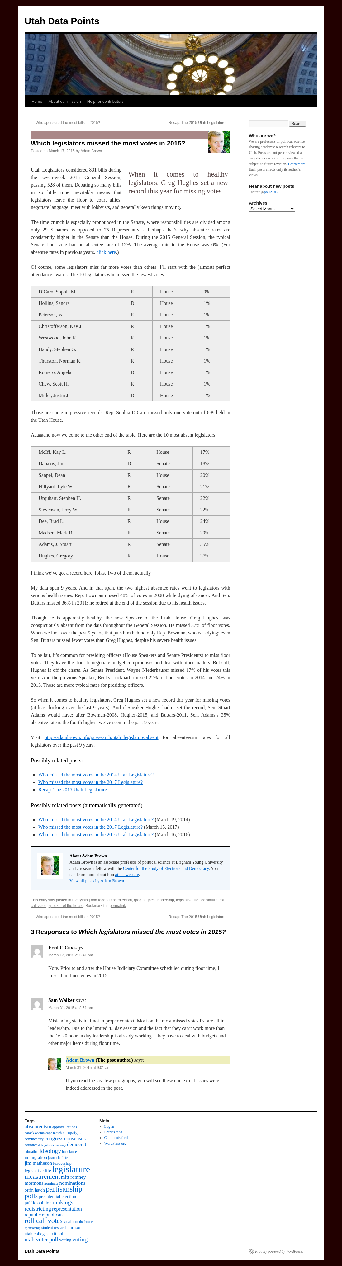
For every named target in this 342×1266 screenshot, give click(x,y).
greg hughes (144, 900)
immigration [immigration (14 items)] (36, 1157)
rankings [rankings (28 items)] (62, 1202)
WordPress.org (115, 1143)
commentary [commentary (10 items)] (34, 1139)
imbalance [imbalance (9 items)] (69, 1152)
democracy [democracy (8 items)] (58, 1145)
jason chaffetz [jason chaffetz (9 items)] (58, 1157)
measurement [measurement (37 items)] (42, 1176)
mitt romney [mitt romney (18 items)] (73, 1177)
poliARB (271, 192)
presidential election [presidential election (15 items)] (57, 1196)
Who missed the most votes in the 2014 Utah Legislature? (96, 774)
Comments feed (116, 1138)
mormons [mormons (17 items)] (34, 1183)
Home (36, 101)
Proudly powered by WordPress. (279, 1251)
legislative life (187, 900)
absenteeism (121, 900)
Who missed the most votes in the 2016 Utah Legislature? (96, 834)
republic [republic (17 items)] (33, 1214)
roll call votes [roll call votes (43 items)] (44, 1221)
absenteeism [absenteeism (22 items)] (38, 1126)
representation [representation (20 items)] (67, 1209)
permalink (118, 905)
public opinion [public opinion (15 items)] (38, 1202)
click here (106, 252)
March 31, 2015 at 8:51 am (70, 1008)
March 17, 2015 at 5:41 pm (70, 955)
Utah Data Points (62, 21)
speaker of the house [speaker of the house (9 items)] (78, 1222)
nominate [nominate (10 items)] (51, 1183)
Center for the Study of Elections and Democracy (166, 868)
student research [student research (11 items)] (54, 1228)
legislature (208, 900)
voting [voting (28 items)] (80, 1239)
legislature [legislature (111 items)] (71, 1169)
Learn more (297, 164)
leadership (165, 900)
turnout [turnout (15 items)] (75, 1227)
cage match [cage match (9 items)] (53, 1133)
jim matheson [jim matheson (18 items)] (38, 1163)
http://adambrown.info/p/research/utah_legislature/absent (102, 737)
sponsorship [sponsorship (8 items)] (32, 1228)
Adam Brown (91, 151)
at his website (127, 874)
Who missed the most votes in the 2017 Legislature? (90, 782)
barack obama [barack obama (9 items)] (35, 1133)
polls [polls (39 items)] (31, 1196)
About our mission (65, 101)
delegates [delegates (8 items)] (44, 1145)
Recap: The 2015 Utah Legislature (199, 123)
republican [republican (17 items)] (52, 1214)
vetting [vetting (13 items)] (65, 1239)
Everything (81, 900)
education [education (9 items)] (32, 1152)
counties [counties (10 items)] (31, 1145)
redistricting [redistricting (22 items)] (38, 1209)
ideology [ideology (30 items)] (50, 1150)
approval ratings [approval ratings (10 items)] (64, 1127)
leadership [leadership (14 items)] (62, 1163)
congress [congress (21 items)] (54, 1138)
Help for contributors (105, 101)
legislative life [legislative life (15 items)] (38, 1170)
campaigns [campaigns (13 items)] (72, 1132)
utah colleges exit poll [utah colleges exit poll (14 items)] (44, 1233)
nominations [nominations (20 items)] (72, 1183)
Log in (109, 1126)
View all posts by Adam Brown (99, 881)
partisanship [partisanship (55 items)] (64, 1189)
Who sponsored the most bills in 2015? (65, 123)
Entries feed (113, 1132)
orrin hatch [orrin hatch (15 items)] (35, 1190)
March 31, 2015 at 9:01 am (88, 1067)
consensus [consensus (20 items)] (75, 1138)
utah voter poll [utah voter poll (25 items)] (41, 1239)
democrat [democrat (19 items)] (76, 1144)
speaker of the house (66, 905)
